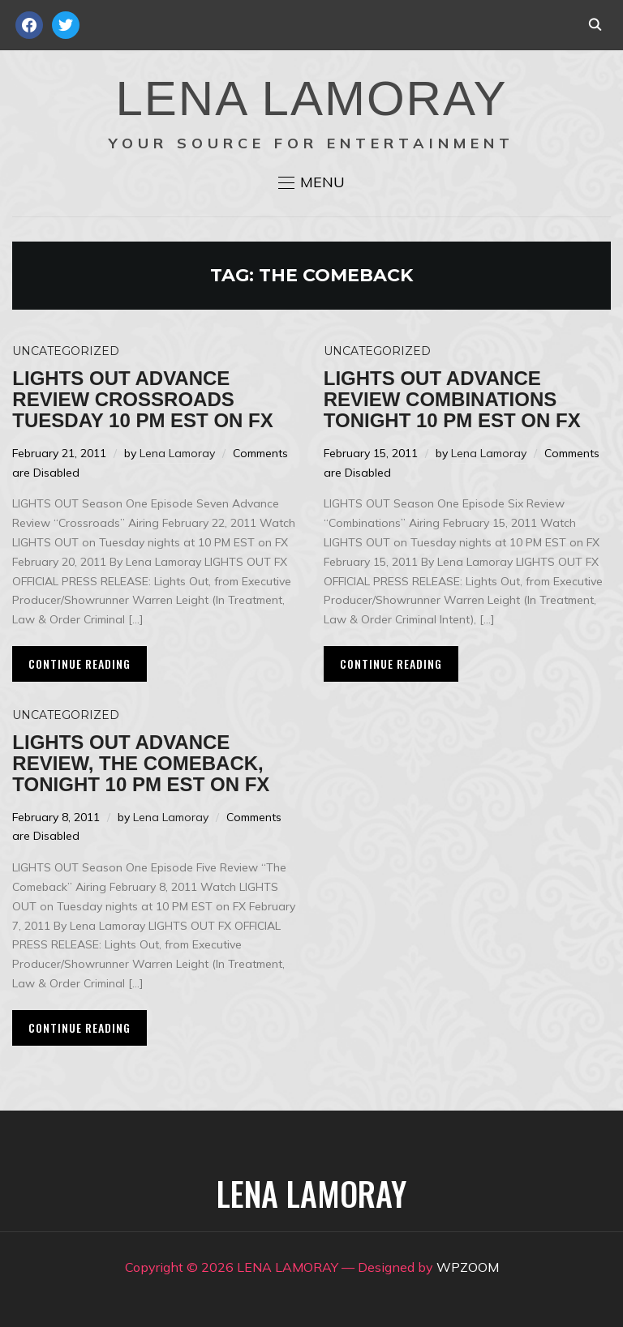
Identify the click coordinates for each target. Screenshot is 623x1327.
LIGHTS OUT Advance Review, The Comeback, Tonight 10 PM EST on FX (140, 763)
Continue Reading (79, 663)
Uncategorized (65, 351)
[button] (311, 182)
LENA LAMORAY (311, 98)
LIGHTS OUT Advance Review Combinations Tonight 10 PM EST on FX (452, 399)
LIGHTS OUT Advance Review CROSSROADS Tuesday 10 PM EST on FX (142, 399)
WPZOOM (467, 1267)
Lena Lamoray (177, 453)
